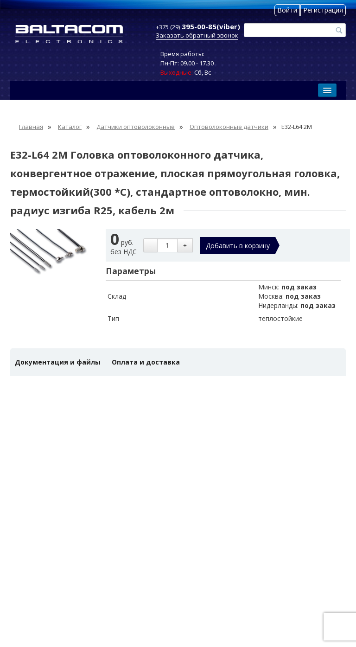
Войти (287, 10)
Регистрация (323, 10)
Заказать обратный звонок (197, 35)
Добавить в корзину (238, 245)
